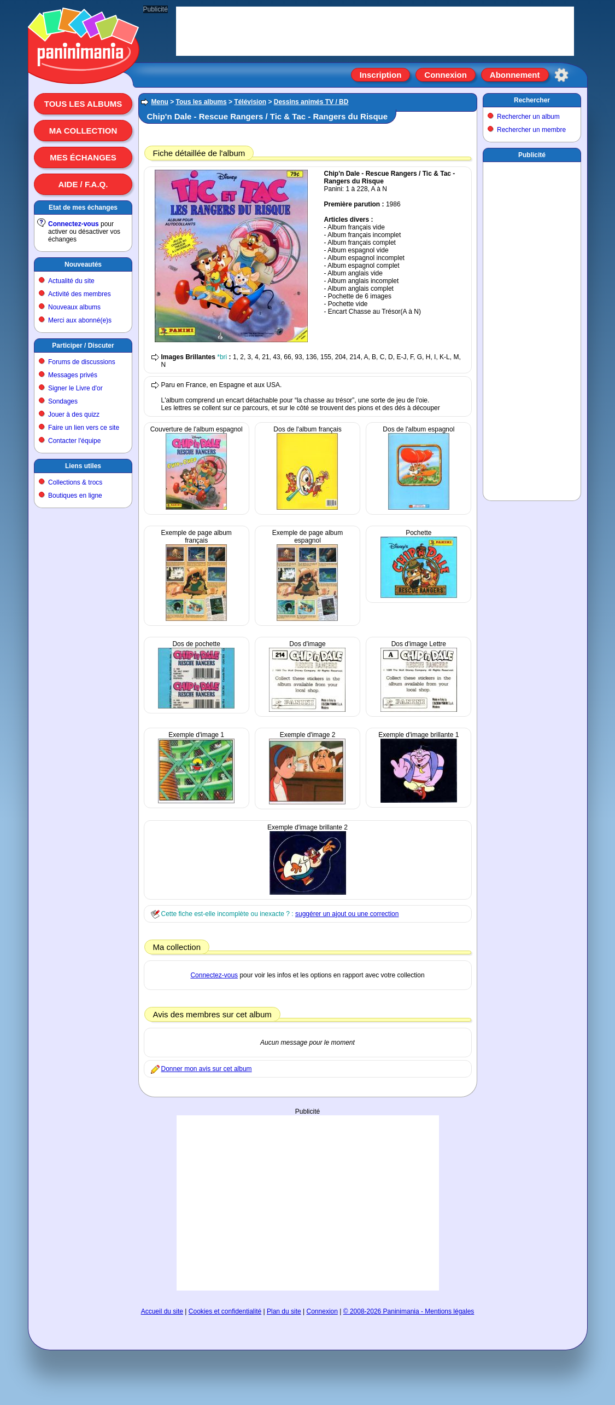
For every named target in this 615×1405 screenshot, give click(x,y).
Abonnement (515, 74)
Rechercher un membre (531, 130)
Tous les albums (83, 103)
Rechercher (532, 100)
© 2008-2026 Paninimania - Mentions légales (409, 1311)
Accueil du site (162, 1311)
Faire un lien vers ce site (83, 427)
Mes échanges (83, 157)
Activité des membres (79, 294)
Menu (159, 102)
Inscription (381, 74)
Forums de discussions (81, 362)
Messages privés (72, 375)
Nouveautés (83, 264)
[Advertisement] (308, 1203)
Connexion (445, 74)
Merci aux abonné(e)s (80, 320)
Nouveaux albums (74, 307)
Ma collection (83, 130)
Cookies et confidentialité (225, 1311)
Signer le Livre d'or (75, 388)
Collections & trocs (75, 482)
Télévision (250, 102)
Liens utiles (83, 466)
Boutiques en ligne (75, 495)
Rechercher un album (528, 116)
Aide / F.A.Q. (83, 184)
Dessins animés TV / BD (311, 102)
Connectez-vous (73, 224)
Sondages (63, 401)
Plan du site (284, 1311)
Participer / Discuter (83, 345)
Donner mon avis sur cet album (206, 1069)
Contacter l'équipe (74, 441)
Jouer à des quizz (73, 414)
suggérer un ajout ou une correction (347, 914)
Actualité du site (71, 281)
